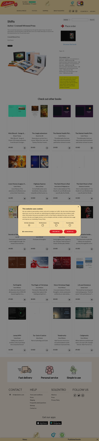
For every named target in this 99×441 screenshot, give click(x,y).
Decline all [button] (56, 231)
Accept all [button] (70, 231)
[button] (27, 231)
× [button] (78, 206)
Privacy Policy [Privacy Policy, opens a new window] (41, 219)
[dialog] (49, 220)
